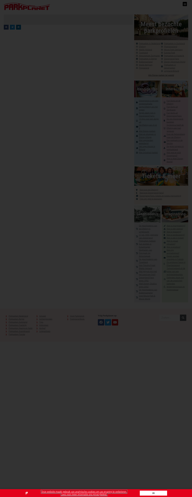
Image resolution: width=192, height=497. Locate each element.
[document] (96, 248)
